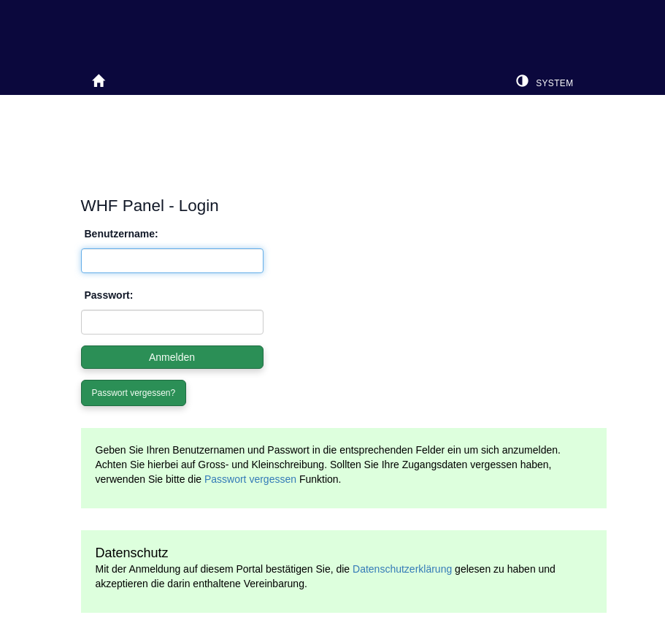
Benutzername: (121, 234)
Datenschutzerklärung (402, 569)
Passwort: (109, 295)
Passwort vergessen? (134, 393)
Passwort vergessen (250, 479)
